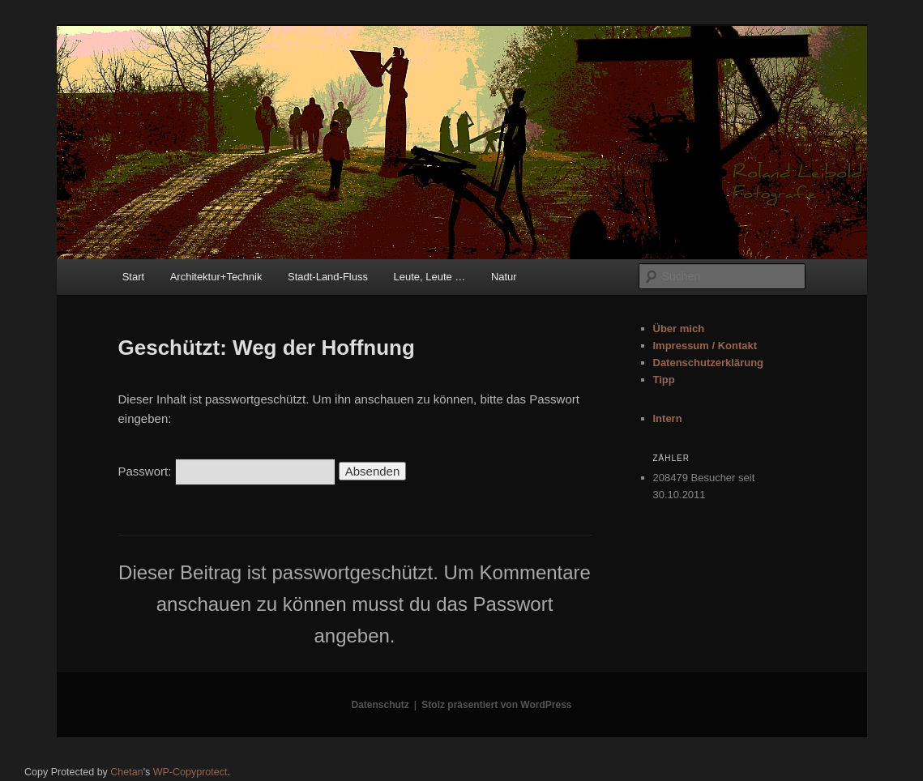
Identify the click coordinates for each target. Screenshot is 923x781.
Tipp (664, 379)
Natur (504, 277)
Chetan (126, 772)
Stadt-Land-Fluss (328, 277)
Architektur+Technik (216, 277)
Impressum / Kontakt (705, 345)
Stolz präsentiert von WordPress (496, 705)
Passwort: (226, 471)
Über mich (679, 328)
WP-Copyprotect (190, 772)
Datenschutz (380, 705)
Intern (667, 418)
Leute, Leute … (429, 277)
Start (133, 277)
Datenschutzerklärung (708, 362)
